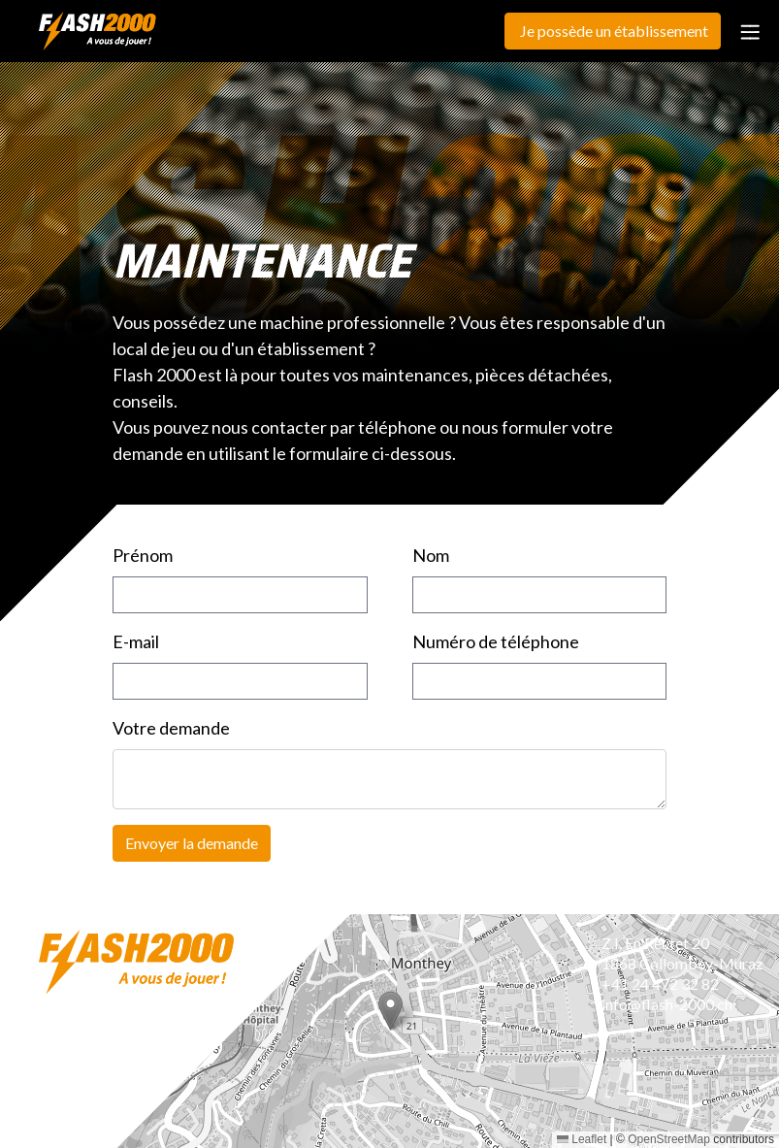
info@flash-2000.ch (666, 1004)
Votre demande (171, 727)
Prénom (143, 555)
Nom (430, 555)
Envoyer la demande (191, 843)
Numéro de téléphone (495, 641)
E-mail (136, 641)
